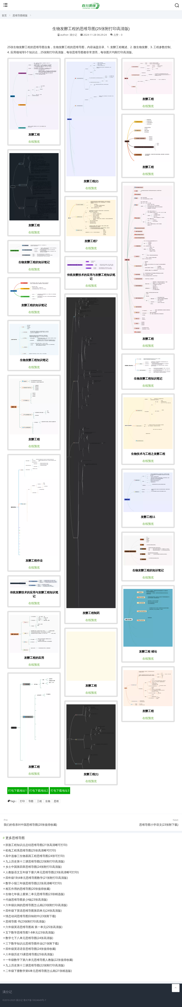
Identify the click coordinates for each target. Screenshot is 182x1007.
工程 (39, 801)
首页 (4, 15)
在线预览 (34, 142)
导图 (30, 801)
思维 (56, 801)
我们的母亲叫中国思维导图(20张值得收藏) (30, 825)
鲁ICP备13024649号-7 (34, 1000)
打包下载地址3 (60, 790)
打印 (22, 801)
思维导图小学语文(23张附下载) (158, 825)
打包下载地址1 (17, 790)
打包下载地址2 (38, 790)
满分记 (19, 1000)
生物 (47, 801)
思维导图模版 (20, 15)
